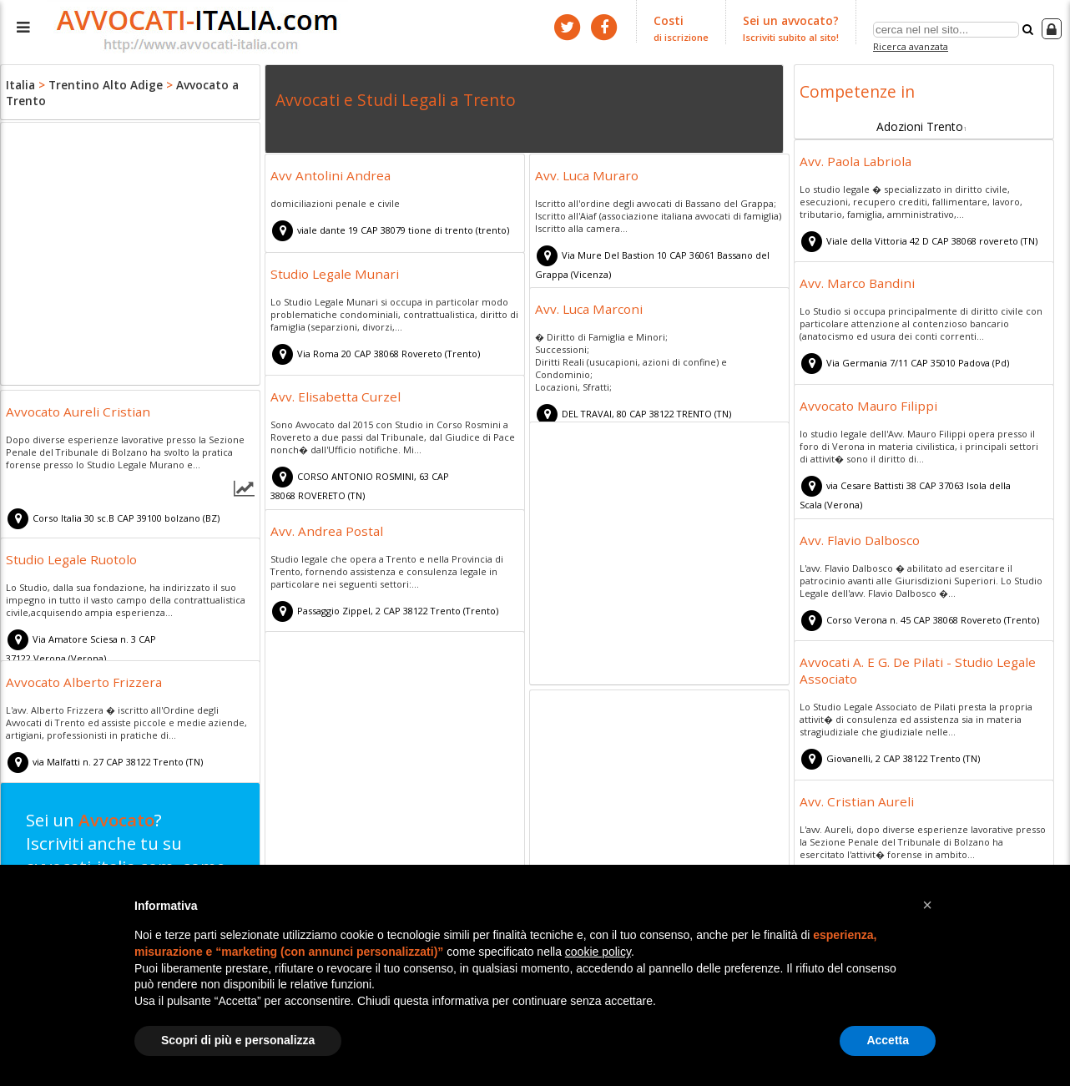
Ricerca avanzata (913, 44)
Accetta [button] (887, 1040)
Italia (19, 83)
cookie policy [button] (598, 951)
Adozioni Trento (920, 122)
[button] (927, 905)
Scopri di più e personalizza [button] (238, 1040)
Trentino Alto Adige (98, 83)
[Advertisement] (130, 256)
